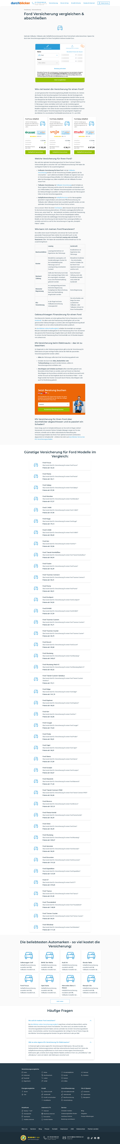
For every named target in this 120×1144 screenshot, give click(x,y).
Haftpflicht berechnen (35, 152)
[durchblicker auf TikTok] (92, 1138)
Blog (40, 1129)
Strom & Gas (64, 3)
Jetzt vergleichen (60, 80)
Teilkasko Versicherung (63, 185)
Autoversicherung (36, 9)
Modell (39, 59)
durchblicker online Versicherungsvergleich (44, 1024)
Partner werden (93, 1129)
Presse (47, 1129)
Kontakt (54, 1129)
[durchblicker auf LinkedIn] (98, 1138)
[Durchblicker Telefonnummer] (41, 2)
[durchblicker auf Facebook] (95, 1138)
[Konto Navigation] (103, 3)
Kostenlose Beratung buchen (53, 409)
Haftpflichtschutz (62, 197)
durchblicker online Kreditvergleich (48, 328)
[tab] (47, 47)
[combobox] (48, 55)
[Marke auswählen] (57, 55)
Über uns (25, 1129)
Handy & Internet (89, 3)
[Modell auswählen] (57, 63)
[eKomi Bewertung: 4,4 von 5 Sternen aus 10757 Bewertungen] (30, 1138)
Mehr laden (60, 1001)
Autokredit (38, 320)
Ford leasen (58, 208)
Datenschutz (80, 1129)
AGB (72, 1129)
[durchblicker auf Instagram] (88, 1138)
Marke (39, 52)
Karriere (33, 1129)
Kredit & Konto (76, 3)
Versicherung (53, 3)
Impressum (64, 1129)
